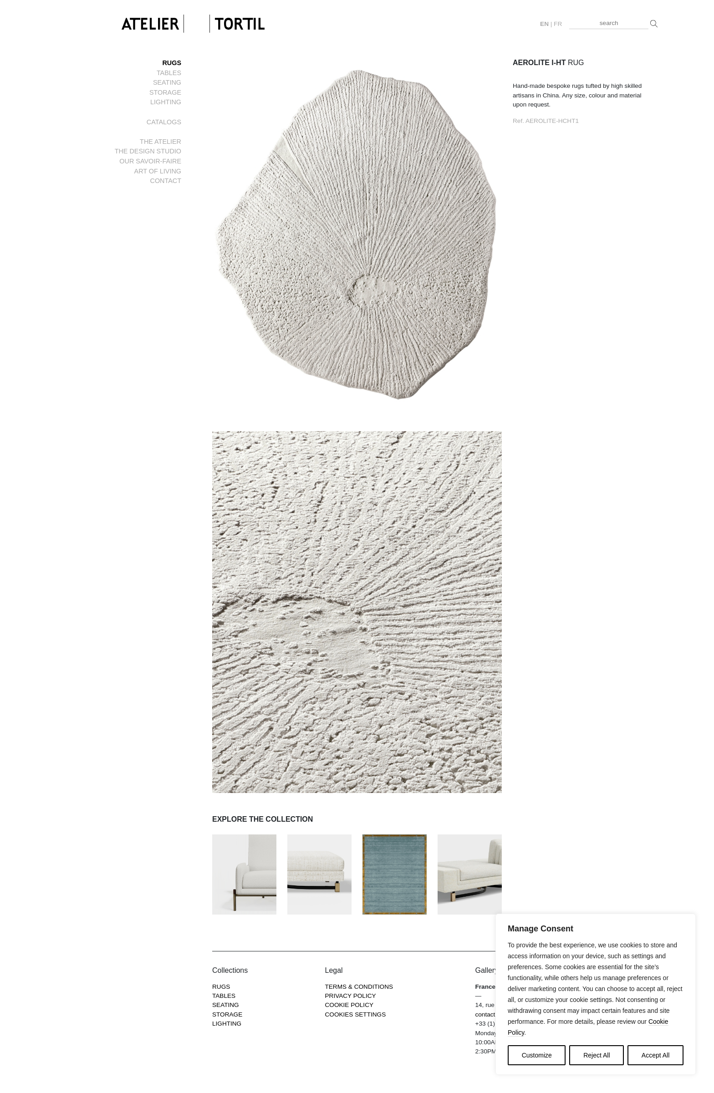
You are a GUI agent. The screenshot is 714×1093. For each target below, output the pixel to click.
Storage (165, 92)
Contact (165, 180)
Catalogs (164, 122)
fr (558, 23)
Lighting (165, 102)
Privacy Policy (350, 995)
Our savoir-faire (150, 161)
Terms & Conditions (359, 986)
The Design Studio (148, 151)
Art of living (157, 171)
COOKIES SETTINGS (355, 1014)
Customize (537, 1055)
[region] (595, 994)
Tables (169, 72)
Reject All (596, 1055)
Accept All (655, 1055)
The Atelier (160, 141)
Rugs (171, 62)
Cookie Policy (349, 1004)
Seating (167, 82)
